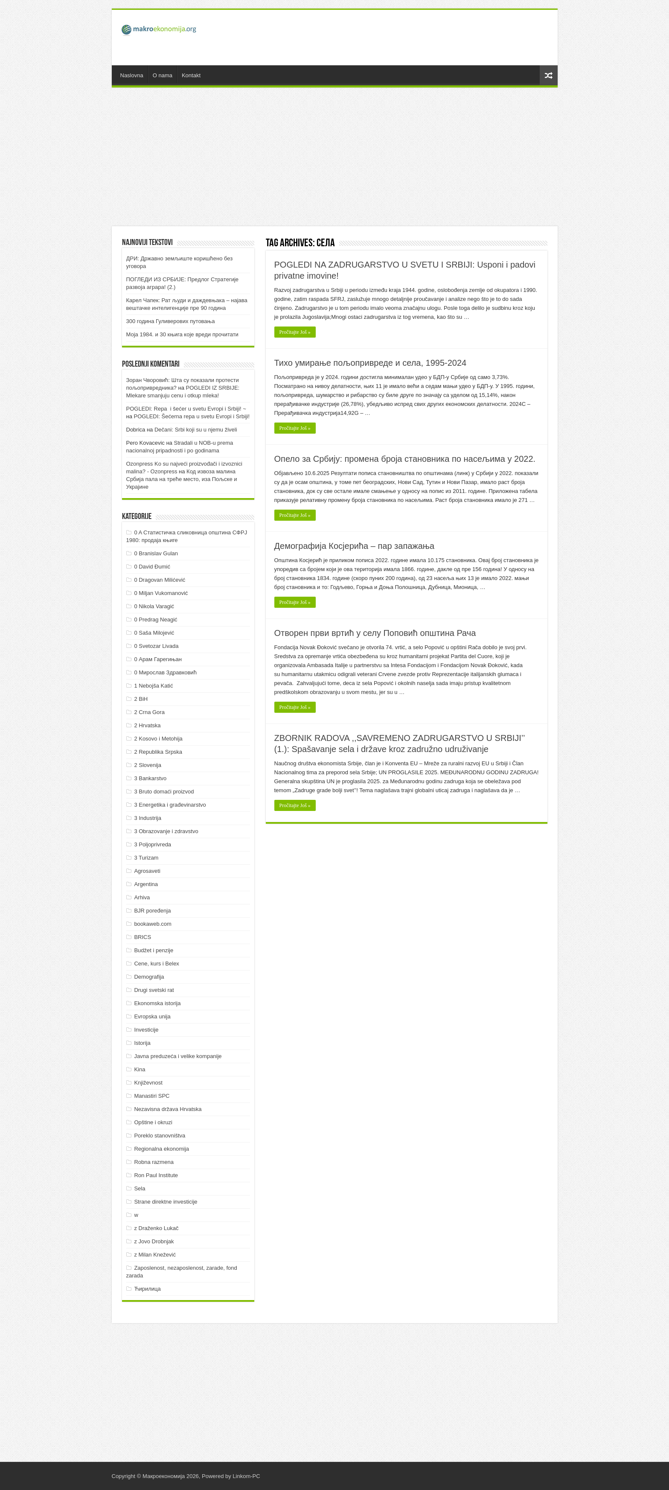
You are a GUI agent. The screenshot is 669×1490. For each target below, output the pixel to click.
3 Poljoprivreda (152, 844)
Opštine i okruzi (153, 1122)
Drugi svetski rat (154, 990)
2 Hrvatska (147, 725)
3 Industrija (147, 818)
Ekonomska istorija (157, 1003)
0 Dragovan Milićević (159, 580)
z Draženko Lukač (156, 1228)
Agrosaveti (147, 871)
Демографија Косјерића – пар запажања (354, 546)
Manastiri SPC (151, 1096)
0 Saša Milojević (154, 633)
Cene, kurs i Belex (156, 963)
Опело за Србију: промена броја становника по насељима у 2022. (405, 459)
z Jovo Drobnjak (154, 1241)
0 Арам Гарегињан (158, 659)
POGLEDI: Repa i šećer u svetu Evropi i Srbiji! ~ (186, 408)
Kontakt (191, 75)
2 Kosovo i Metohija (158, 738)
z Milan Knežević (155, 1254)
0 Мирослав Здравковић (165, 672)
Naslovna (131, 75)
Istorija (142, 1043)
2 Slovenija (147, 765)
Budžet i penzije (153, 950)
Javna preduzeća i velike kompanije (177, 1056)
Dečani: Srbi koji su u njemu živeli (195, 429)
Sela (139, 1188)
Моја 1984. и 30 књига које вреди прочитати (182, 334)
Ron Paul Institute (156, 1175)
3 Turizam (146, 857)
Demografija (149, 977)
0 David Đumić (152, 566)
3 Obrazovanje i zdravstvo (166, 831)
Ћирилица (147, 1289)
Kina (139, 1069)
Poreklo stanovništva (159, 1135)
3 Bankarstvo (150, 778)
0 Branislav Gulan (156, 553)
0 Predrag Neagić (155, 619)
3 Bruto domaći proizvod (164, 791)
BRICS (142, 937)
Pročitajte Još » (295, 332)
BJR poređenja (152, 910)
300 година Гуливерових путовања (170, 321)
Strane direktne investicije (165, 1201)
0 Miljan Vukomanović (161, 593)
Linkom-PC (246, 1476)
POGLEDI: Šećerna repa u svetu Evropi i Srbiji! (192, 416)
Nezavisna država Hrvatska (167, 1109)
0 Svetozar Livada (156, 646)
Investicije (146, 1029)
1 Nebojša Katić (153, 685)
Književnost (148, 1082)
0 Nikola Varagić (154, 606)
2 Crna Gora (149, 712)
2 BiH (141, 699)
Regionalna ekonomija (161, 1149)
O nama (162, 75)
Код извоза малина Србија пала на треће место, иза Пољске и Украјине (181, 479)
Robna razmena (154, 1162)
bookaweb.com (152, 924)
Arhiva (142, 897)
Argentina (146, 884)
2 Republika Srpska (158, 752)
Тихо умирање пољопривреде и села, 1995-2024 (370, 362)
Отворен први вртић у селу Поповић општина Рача (375, 633)
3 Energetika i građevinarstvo (170, 805)
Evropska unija (152, 1016)
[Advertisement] (396, 37)
